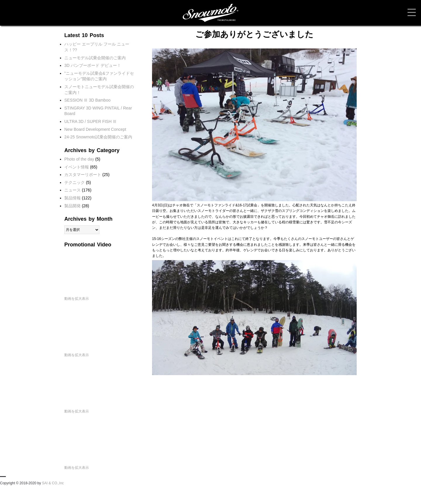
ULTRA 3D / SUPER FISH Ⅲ (90, 121)
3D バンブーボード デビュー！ (92, 65)
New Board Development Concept (95, 129)
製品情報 (72, 198)
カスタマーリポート (82, 174)
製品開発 (72, 205)
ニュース (72, 190)
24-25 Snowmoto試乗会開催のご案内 (98, 137)
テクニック (74, 182)
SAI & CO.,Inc (53, 483)
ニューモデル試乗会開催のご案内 (95, 57)
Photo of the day (79, 159)
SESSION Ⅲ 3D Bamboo (87, 100)
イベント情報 (76, 167)
